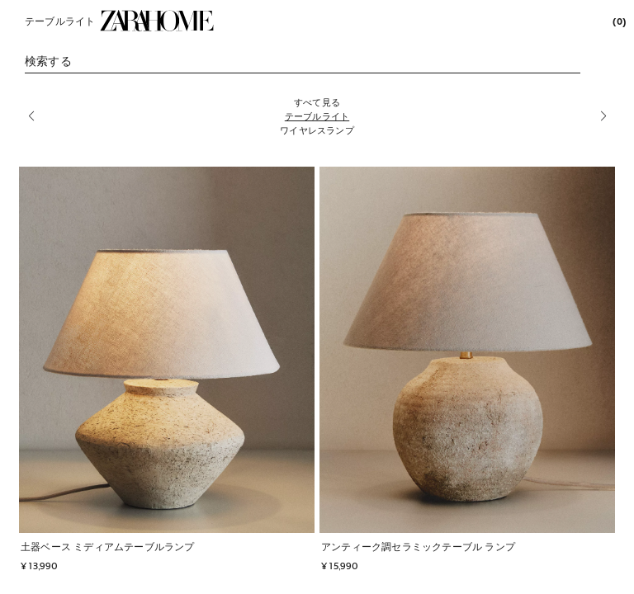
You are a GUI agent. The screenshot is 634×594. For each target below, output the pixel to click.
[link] (157, 20)
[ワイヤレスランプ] (317, 130)
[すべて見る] (317, 102)
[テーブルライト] (317, 116)
